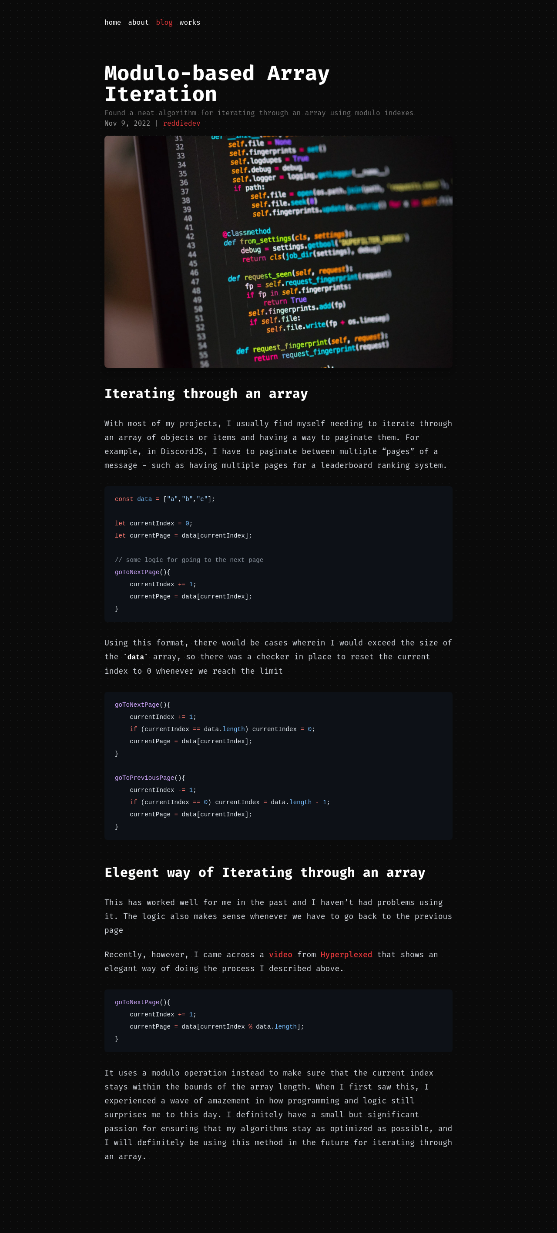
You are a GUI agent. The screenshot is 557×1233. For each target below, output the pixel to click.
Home (112, 22)
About (138, 22)
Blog (164, 22)
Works (190, 22)
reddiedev (181, 123)
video (280, 954)
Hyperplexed (346, 954)
